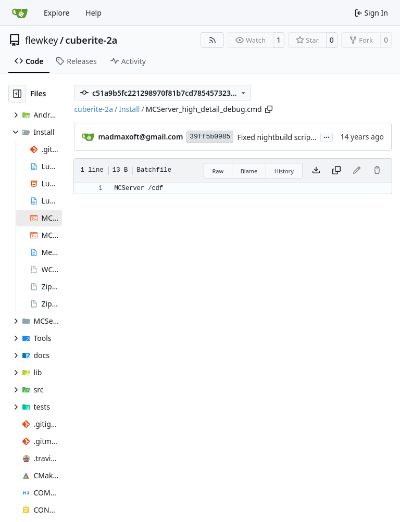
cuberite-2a (92, 40)
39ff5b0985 (210, 137)
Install (129, 109)
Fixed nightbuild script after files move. (303, 137)
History (284, 171)
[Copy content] (336, 171)
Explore (56, 13)
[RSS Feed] (212, 40)
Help (93, 13)
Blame (249, 171)
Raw (218, 171)
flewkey (41, 40)
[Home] (19, 13)
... (326, 136)
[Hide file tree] (17, 94)
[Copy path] (268, 109)
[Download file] (316, 171)
